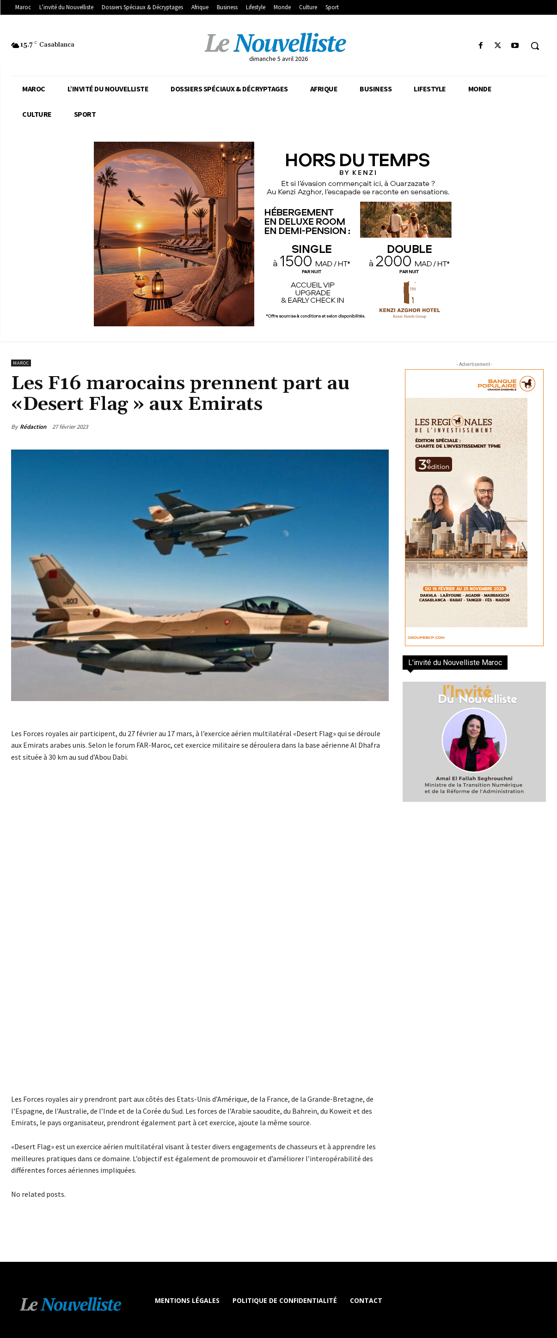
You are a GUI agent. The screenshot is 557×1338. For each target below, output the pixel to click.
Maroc (21, 363)
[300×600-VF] (474, 507)
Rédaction (33, 427)
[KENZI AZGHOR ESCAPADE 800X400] (278, 234)
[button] (535, 46)
